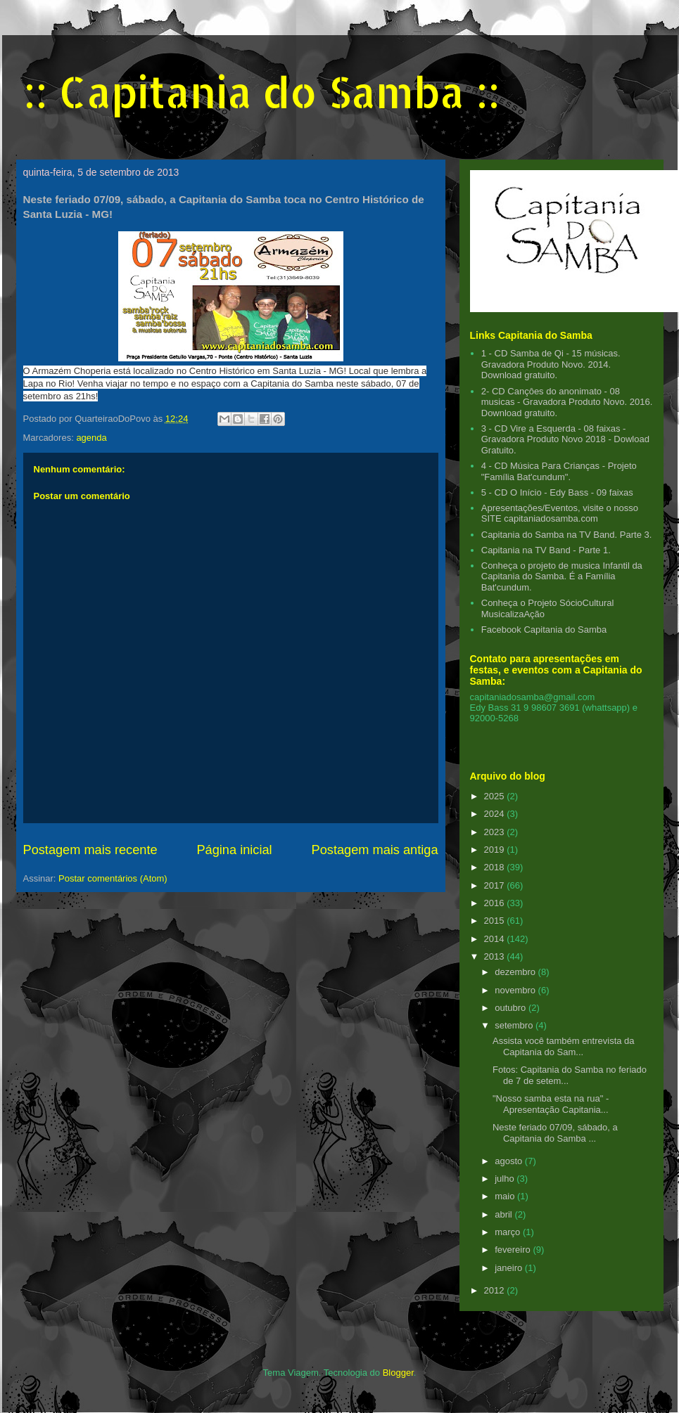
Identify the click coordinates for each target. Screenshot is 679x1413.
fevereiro (514, 1249)
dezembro (516, 972)
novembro (516, 990)
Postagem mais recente (90, 850)
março (509, 1232)
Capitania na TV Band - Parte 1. (546, 550)
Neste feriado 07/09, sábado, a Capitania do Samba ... (555, 1133)
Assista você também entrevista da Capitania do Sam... (564, 1046)
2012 (495, 1290)
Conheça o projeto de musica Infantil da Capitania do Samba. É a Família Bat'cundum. (561, 576)
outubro (511, 1007)
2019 (495, 849)
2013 (495, 956)
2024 (495, 813)
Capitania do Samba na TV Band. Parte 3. (566, 534)
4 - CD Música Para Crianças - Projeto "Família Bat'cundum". (559, 471)
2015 (495, 920)
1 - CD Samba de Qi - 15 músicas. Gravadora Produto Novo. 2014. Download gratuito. (551, 364)
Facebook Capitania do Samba (544, 629)
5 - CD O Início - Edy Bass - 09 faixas (557, 492)
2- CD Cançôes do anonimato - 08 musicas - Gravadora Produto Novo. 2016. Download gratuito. (567, 402)
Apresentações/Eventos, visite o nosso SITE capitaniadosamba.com (559, 513)
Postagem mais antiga (375, 850)
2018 (495, 867)
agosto (510, 1161)
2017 (495, 885)
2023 (495, 832)
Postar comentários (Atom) (112, 878)
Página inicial (234, 850)
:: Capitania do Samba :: (261, 92)
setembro (515, 1025)
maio (506, 1196)
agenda (91, 437)
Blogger (398, 1372)
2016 (495, 903)
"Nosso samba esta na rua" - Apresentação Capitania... (551, 1104)
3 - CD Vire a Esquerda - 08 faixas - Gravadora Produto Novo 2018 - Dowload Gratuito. (565, 439)
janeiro (510, 1268)
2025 (495, 796)
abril (504, 1214)
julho (505, 1178)
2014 (495, 939)
